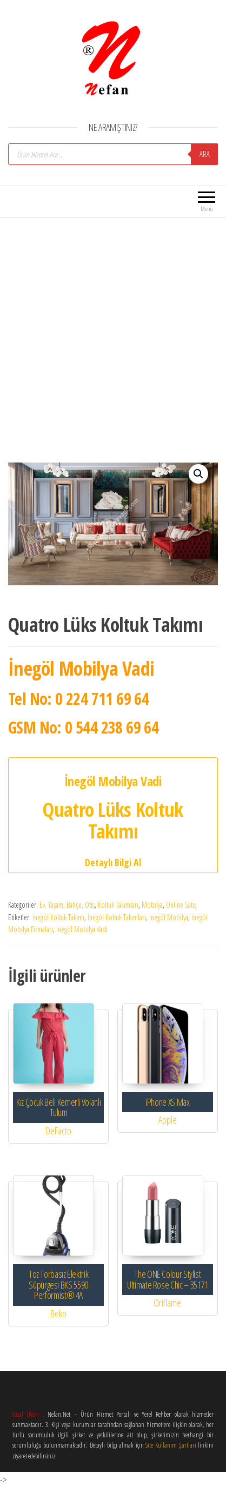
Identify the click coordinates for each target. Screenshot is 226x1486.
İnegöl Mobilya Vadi (82, 929)
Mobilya (152, 905)
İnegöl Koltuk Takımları (117, 917)
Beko (58, 1313)
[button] (198, 474)
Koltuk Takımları (118, 905)
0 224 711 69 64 (102, 699)
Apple (167, 1119)
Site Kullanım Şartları (170, 1445)
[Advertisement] (112, 332)
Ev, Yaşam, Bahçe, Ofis (67, 905)
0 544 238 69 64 (111, 727)
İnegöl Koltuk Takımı (58, 917)
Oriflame (167, 1302)
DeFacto (58, 1130)
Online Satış (181, 905)
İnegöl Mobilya (168, 917)
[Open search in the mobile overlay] (113, 154)
